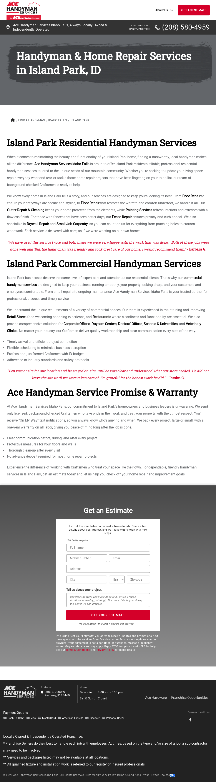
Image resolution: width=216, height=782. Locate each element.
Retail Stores (16, 317)
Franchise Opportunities (189, 698)
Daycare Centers (103, 324)
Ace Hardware (156, 698)
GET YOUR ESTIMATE (108, 615)
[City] (86, 579)
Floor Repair (90, 203)
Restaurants (102, 317)
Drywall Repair (38, 224)
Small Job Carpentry (72, 224)
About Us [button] (164, 10)
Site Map (91, 775)
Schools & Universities (161, 324)
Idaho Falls (57, 120)
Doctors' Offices (130, 324)
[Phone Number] (86, 558)
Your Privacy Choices (159, 775)
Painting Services (139, 210)
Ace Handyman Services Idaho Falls (61, 164)
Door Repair (191, 196)
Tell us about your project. (84, 589)
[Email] (129, 558)
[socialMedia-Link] (191, 720)
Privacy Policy (105, 649)
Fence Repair (122, 217)
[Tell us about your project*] (108, 600)
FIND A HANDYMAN (31, 120)
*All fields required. (78, 540)
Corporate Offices (76, 324)
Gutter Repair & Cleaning (25, 210)
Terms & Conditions (78, 649)
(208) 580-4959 (186, 27)
